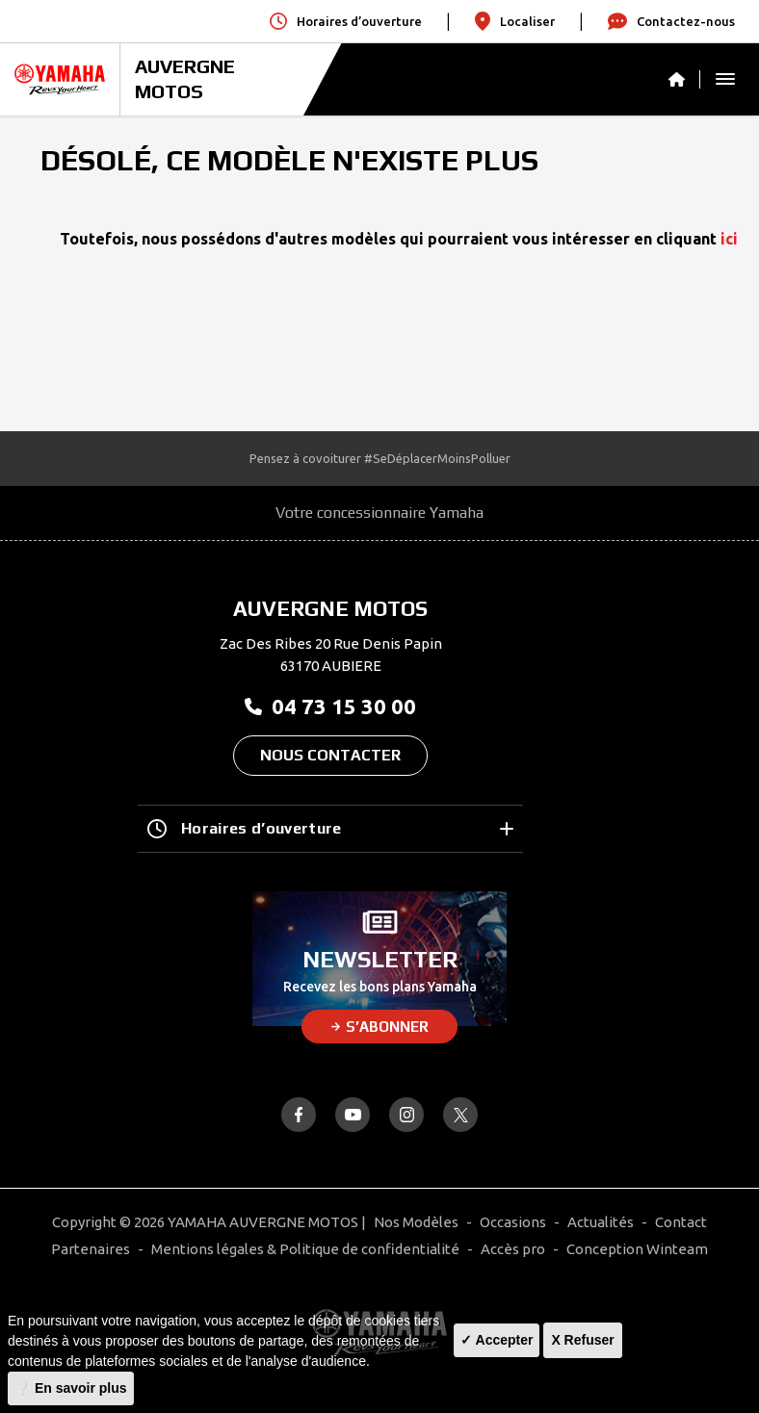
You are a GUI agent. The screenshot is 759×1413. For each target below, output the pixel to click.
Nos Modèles (416, 1222)
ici (729, 238)
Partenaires (90, 1249)
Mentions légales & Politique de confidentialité (305, 1249)
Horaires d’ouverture (330, 828)
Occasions (513, 1222)
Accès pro (513, 1249)
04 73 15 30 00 (330, 706)
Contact (681, 1222)
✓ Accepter (496, 1340)
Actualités (600, 1222)
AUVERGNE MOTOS (185, 78)
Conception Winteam (637, 1249)
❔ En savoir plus (70, 1388)
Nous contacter (330, 755)
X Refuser (582, 1340)
